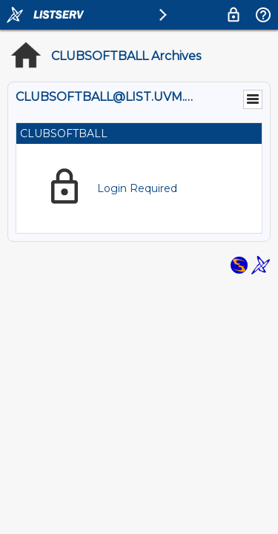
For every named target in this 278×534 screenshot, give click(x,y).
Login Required (137, 188)
